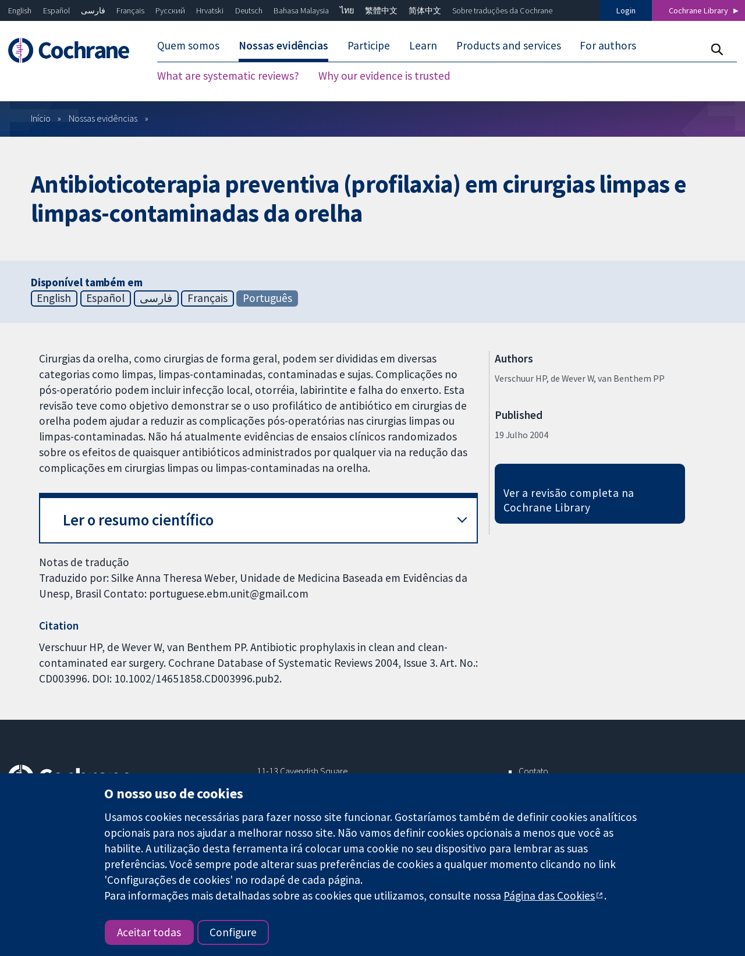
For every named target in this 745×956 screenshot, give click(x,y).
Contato (533, 771)
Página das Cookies (549, 895)
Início (41, 118)
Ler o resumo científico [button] (138, 519)
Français (130, 10)
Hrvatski (210, 10)
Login (626, 10)
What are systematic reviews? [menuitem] (228, 76)
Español (56, 10)
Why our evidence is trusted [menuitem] (384, 76)
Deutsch (248, 10)
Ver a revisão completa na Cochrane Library (568, 500)
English (19, 10)
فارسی (93, 10)
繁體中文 (381, 10)
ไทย (347, 10)
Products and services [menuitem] (508, 45)
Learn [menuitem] (423, 45)
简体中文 (425, 10)
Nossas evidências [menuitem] (283, 45)
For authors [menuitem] (608, 45)
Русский (170, 10)
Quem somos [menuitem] (188, 45)
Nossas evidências (103, 118)
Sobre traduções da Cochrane (502, 10)
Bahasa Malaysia (301, 10)
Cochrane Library (698, 10)
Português (267, 298)
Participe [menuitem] (368, 45)
